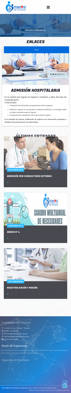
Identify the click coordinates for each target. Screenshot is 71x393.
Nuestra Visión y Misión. (22, 267)
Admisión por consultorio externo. (29, 155)
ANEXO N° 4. (13, 211)
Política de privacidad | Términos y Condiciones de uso (49, 390)
